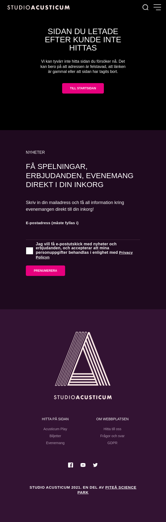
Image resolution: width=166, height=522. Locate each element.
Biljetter (55, 436)
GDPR (112, 443)
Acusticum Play (55, 429)
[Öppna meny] (157, 7)
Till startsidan (83, 88)
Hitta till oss (113, 429)
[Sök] (145, 7)
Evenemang (55, 443)
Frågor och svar (112, 436)
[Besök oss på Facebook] (70, 465)
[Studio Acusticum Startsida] (83, 365)
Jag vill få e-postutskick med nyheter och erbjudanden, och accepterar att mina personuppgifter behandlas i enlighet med (84, 251)
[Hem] (38, 7)
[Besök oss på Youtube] (83, 465)
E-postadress (52, 223)
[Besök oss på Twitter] (95, 465)
